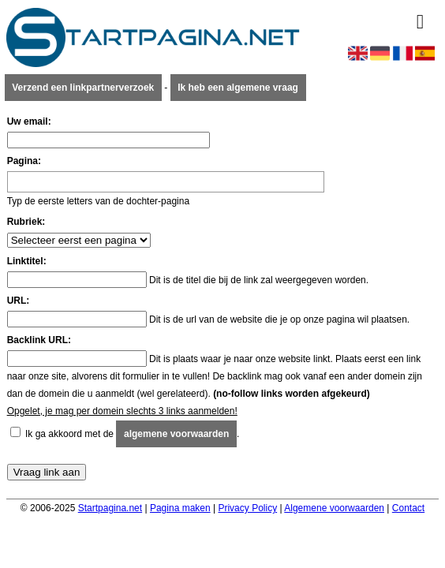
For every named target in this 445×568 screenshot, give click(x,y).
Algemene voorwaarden (334, 508)
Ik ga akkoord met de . (132, 433)
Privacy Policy (247, 508)
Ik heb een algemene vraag (238, 87)
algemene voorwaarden (176, 433)
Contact (408, 508)
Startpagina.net (110, 508)
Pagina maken (180, 508)
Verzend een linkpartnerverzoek (83, 87)
